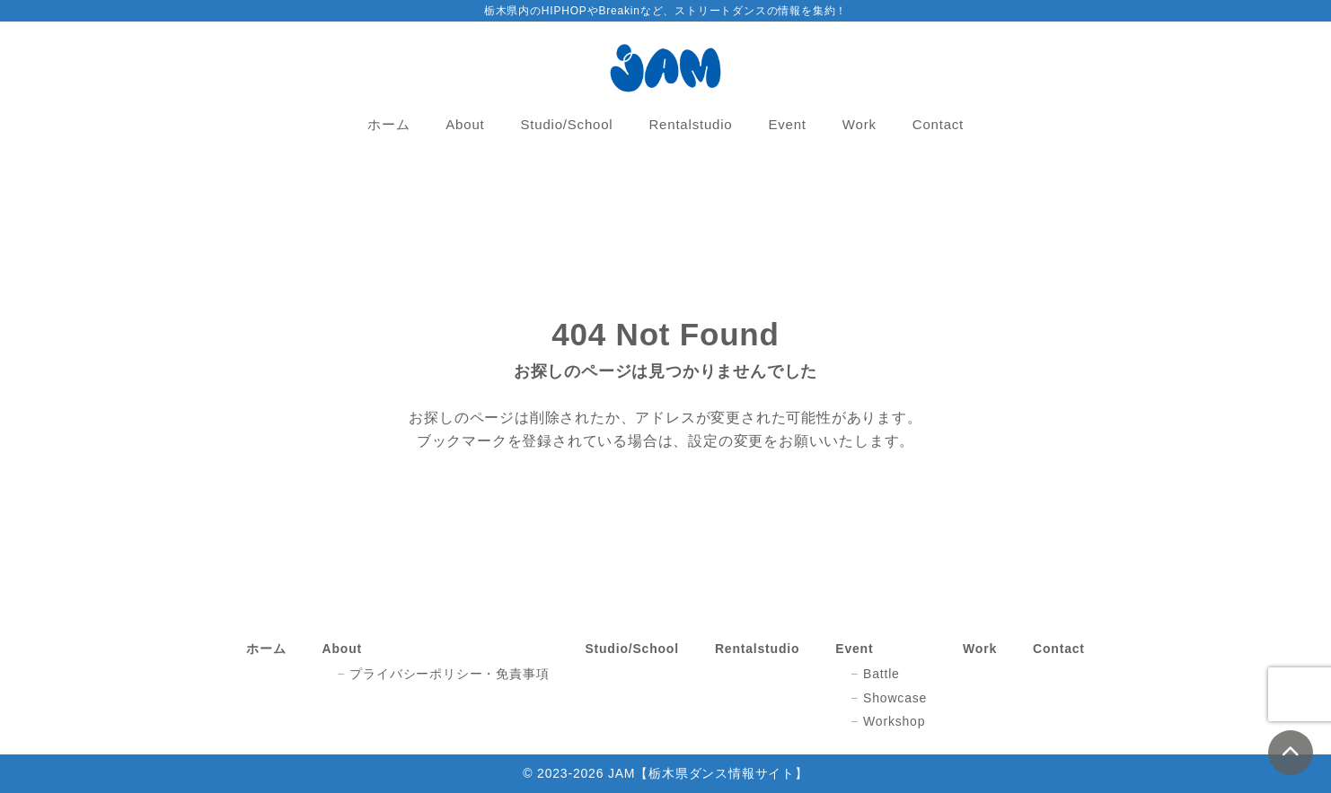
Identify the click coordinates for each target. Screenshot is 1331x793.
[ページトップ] (1290, 752)
